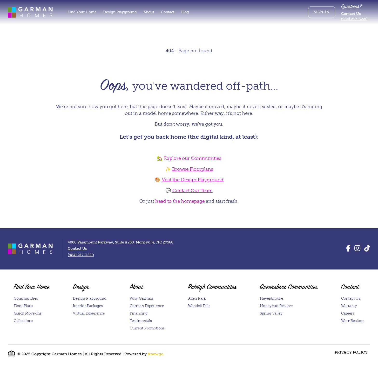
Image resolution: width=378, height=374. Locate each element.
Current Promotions (147, 328)
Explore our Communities (192, 158)
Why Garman (141, 298)
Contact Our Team (192, 190)
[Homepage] (31, 12)
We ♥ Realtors (352, 321)
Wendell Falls (199, 306)
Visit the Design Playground (192, 179)
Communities (26, 298)
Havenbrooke (271, 298)
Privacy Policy (351, 352)
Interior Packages (88, 306)
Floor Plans (23, 306)
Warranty (349, 306)
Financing (139, 313)
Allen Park (197, 298)
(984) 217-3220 (354, 19)
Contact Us (351, 14)
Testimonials (141, 321)
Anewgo (155, 354)
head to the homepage (180, 201)
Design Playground (89, 298)
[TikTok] (367, 248)
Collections (23, 321)
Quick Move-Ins (27, 313)
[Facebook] (348, 248)
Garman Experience (147, 306)
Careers (347, 313)
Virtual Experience (89, 313)
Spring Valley (271, 313)
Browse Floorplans (192, 169)
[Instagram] (357, 248)
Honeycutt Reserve (276, 306)
